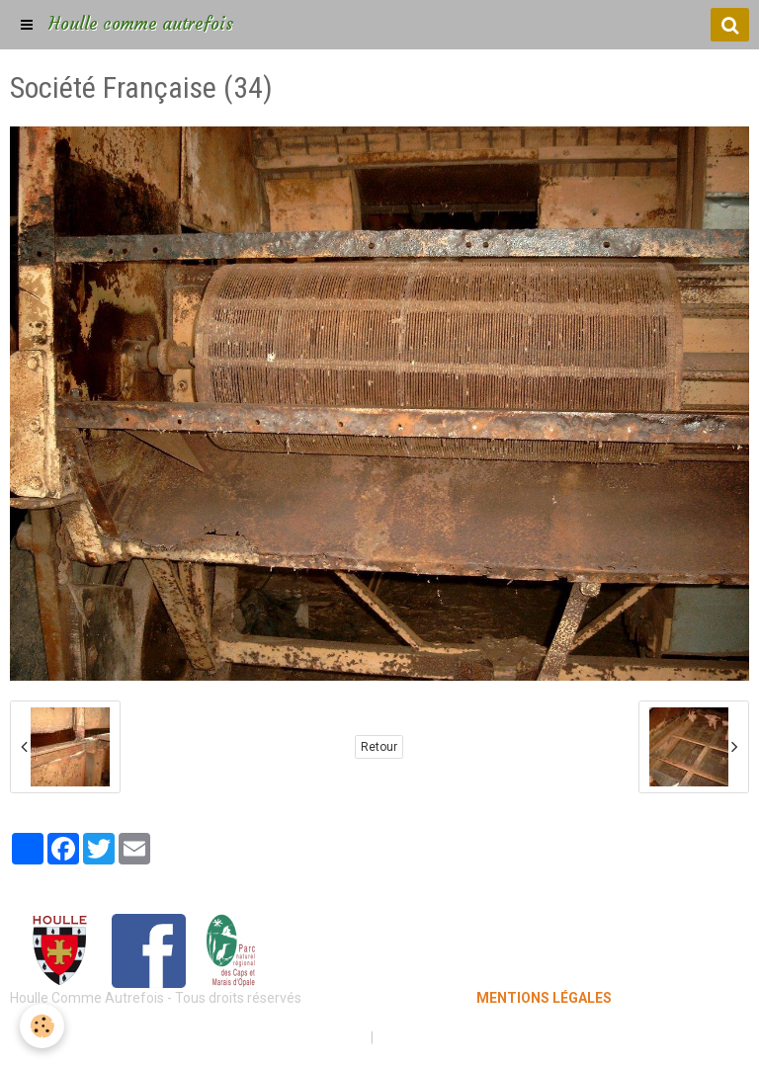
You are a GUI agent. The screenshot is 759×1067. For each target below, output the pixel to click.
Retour (379, 747)
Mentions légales (310, 1037)
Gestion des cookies (440, 1037)
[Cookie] (42, 1026)
